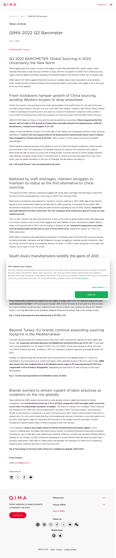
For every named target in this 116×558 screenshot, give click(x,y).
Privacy (59, 549)
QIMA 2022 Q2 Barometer (37, 16)
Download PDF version (19, 49)
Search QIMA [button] (59, 511)
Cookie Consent (70, 549)
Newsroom (13, 16)
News (23, 16)
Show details (98, 287)
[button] (111, 4)
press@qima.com (22, 463)
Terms (52, 549)
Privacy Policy (82, 278)
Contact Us (18, 515)
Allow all (91, 295)
